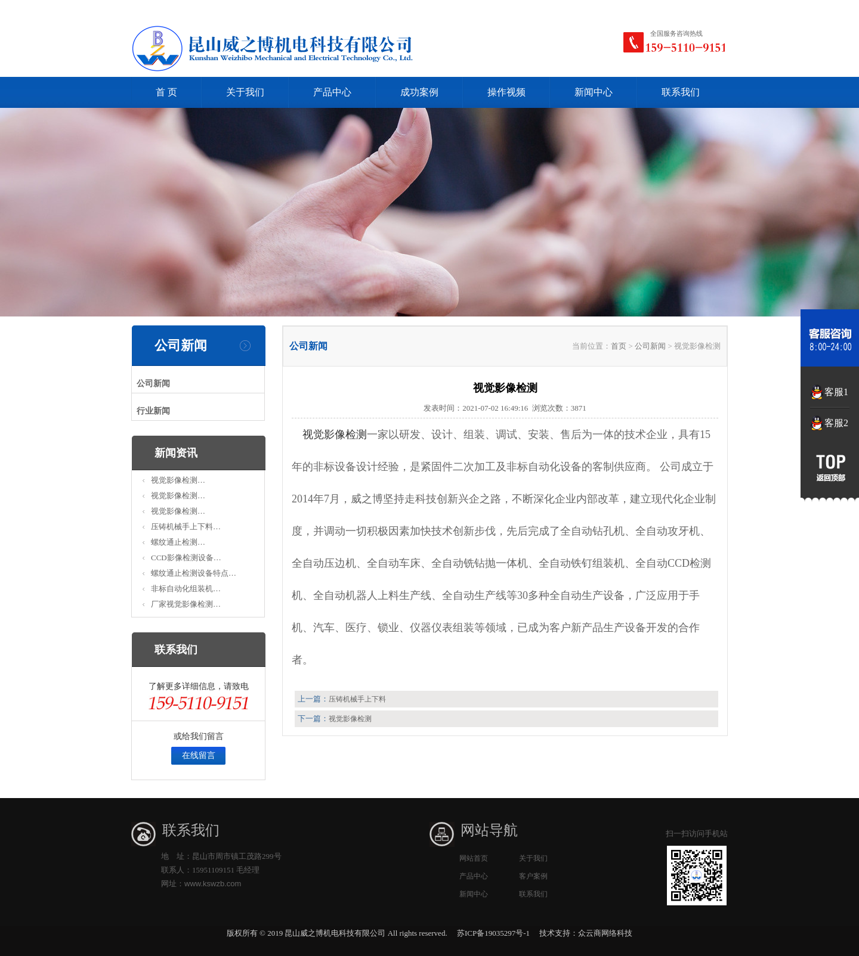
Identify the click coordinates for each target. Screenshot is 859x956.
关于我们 (245, 92)
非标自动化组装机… (186, 588)
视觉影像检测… (178, 480)
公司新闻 (153, 383)
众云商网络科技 (605, 933)
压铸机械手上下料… (186, 526)
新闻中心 (593, 92)
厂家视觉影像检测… (186, 604)
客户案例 (533, 876)
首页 (618, 346)
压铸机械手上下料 (357, 699)
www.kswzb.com (212, 883)
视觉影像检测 (334, 434)
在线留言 (198, 755)
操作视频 (506, 92)
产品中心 (332, 92)
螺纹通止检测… (178, 542)
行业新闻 (153, 410)
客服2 (836, 423)
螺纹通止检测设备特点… (193, 573)
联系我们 (681, 92)
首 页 (166, 92)
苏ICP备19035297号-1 (493, 933)
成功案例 (419, 92)
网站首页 (473, 858)
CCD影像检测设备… (186, 557)
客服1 (836, 392)
